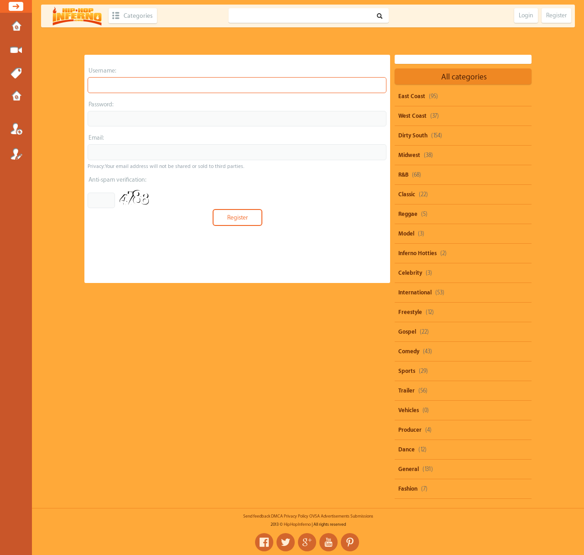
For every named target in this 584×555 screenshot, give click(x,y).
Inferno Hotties (417, 253)
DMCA (277, 516)
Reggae (407, 214)
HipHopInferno (297, 524)
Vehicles (408, 410)
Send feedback (256, 516)
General (408, 469)
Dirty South (413, 135)
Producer (410, 430)
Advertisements (335, 516)
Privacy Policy (296, 516)
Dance (406, 449)
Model (406, 233)
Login (16, 128)
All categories (464, 77)
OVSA (314, 516)
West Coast (412, 116)
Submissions (16, 96)
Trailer (406, 390)
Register (16, 153)
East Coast (411, 96)
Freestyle (410, 312)
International (415, 292)
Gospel (407, 332)
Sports (406, 371)
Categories (138, 15)
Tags (16, 73)
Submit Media (16, 50)
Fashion (407, 489)
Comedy (408, 351)
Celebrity (410, 273)
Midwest (409, 155)
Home (16, 27)
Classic (406, 194)
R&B (403, 175)
